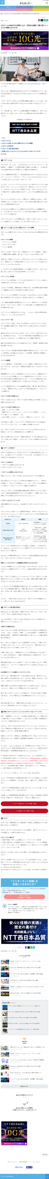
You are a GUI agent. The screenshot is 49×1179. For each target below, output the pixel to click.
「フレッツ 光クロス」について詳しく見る (24, 803)
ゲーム (9, 52)
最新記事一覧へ (24, 1086)
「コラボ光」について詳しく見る (24, 811)
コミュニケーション (40, 7)
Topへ (47, 1176)
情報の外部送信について (25, 1161)
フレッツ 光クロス (15, 745)
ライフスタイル (24, 9)
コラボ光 (21, 780)
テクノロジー (8, 9)
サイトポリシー (37, 1161)
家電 (13, 52)
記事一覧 (8, 7)
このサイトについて (12, 1161)
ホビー (41, 9)
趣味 (15, 52)
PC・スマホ (24, 7)
